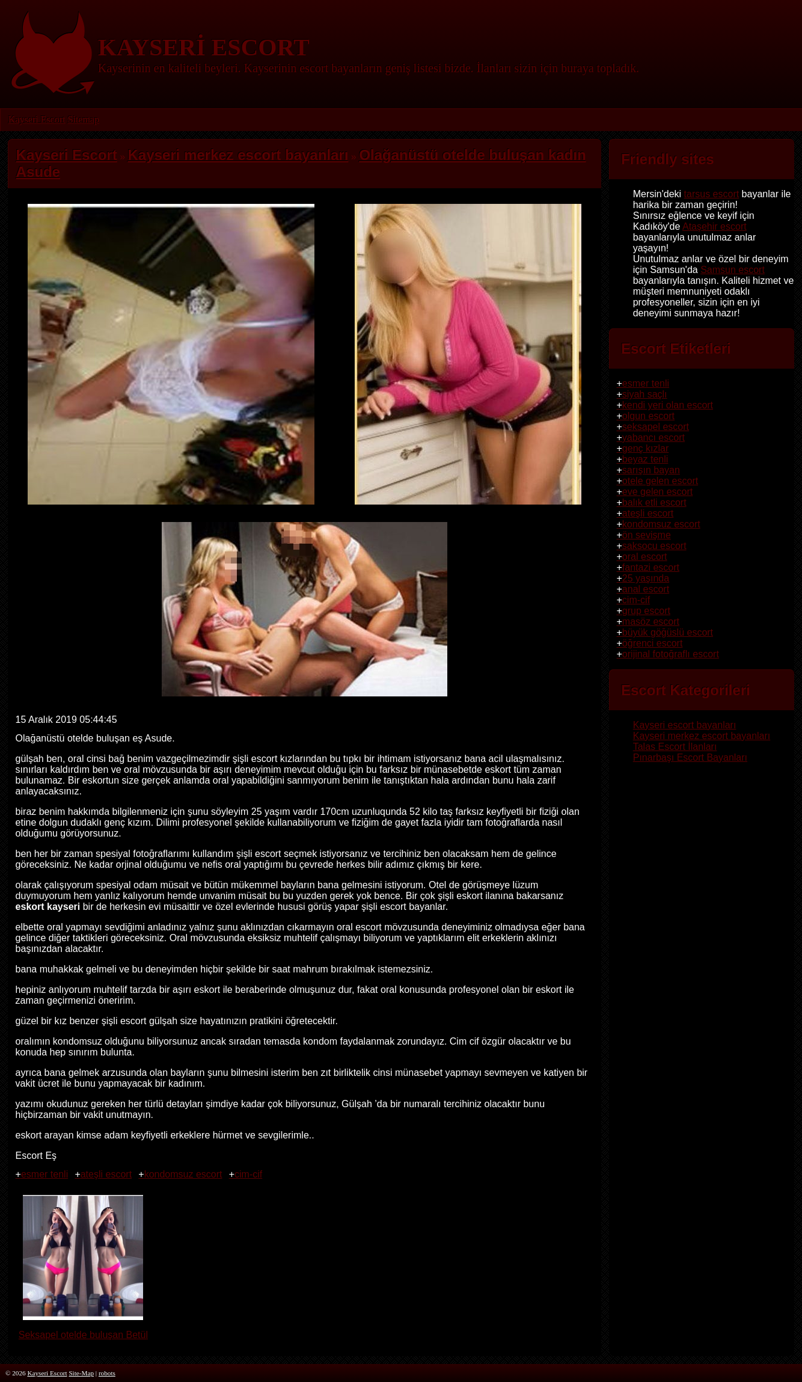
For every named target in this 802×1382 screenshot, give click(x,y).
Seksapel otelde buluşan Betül (83, 1329)
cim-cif (248, 1174)
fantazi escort (650, 567)
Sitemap (83, 119)
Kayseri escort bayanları (684, 725)
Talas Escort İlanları (675, 747)
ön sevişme (646, 535)
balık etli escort (654, 502)
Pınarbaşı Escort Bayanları (690, 757)
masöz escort (650, 621)
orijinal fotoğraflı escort (670, 654)
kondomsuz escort (183, 1174)
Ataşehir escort (714, 226)
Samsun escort (732, 270)
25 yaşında (645, 578)
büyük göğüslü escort (667, 632)
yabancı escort (653, 437)
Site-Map (81, 1373)
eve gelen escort (657, 492)
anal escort (645, 589)
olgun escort (648, 416)
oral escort (644, 556)
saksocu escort (654, 546)
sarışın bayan (651, 470)
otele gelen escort (660, 481)
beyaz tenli (645, 459)
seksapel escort (655, 427)
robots (107, 1373)
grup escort (646, 611)
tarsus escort (711, 194)
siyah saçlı (644, 394)
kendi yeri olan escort (667, 405)
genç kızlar (645, 448)
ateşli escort (106, 1174)
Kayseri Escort (37, 119)
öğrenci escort (652, 643)
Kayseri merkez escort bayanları (702, 736)
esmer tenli (44, 1174)
